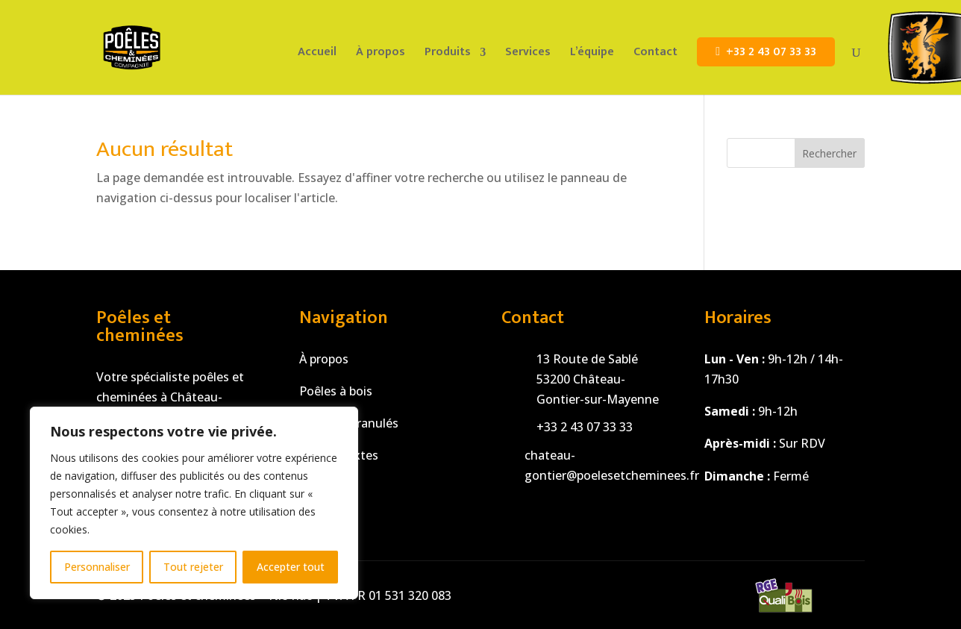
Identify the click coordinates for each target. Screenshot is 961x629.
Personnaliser (97, 567)
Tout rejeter (193, 567)
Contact (655, 54)
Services (528, 54)
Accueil (317, 54)
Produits (448, 54)
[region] (194, 503)
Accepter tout (291, 567)
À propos (380, 54)
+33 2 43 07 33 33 (771, 52)
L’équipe (592, 54)
